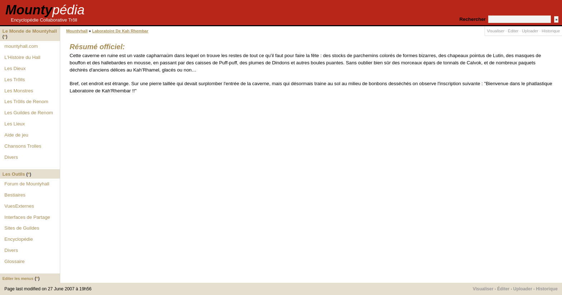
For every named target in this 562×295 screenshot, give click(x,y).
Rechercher (472, 19)
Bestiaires (14, 195)
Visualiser (496, 31)
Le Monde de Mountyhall (30, 31)
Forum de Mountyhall (26, 183)
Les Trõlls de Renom (26, 101)
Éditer (513, 31)
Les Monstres (18, 90)
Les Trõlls (14, 79)
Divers (11, 157)
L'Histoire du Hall (22, 57)
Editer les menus (18, 278)
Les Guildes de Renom (28, 112)
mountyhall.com (21, 46)
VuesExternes (19, 206)
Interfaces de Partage (27, 217)
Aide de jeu (16, 135)
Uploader (530, 31)
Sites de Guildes (21, 228)
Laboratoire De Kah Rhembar (120, 31)
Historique (551, 31)
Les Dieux (14, 68)
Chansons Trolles (22, 146)
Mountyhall (77, 31)
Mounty (45, 10)
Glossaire (14, 261)
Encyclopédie (18, 239)
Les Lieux (14, 123)
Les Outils (14, 174)
